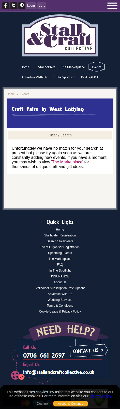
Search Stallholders (60, 241)
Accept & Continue (70, 403)
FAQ (60, 264)
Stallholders (46, 67)
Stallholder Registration (60, 235)
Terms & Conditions (60, 305)
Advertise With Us (34, 77)
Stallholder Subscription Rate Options (60, 288)
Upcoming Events (60, 253)
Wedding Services (60, 300)
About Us (60, 282)
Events (96, 67)
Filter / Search (60, 135)
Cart (41, 5)
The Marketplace (73, 67)
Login (31, 5)
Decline (42, 403)
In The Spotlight (64, 77)
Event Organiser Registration (60, 247)
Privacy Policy (100, 396)
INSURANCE (90, 77)
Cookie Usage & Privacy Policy (60, 311)
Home (25, 67)
